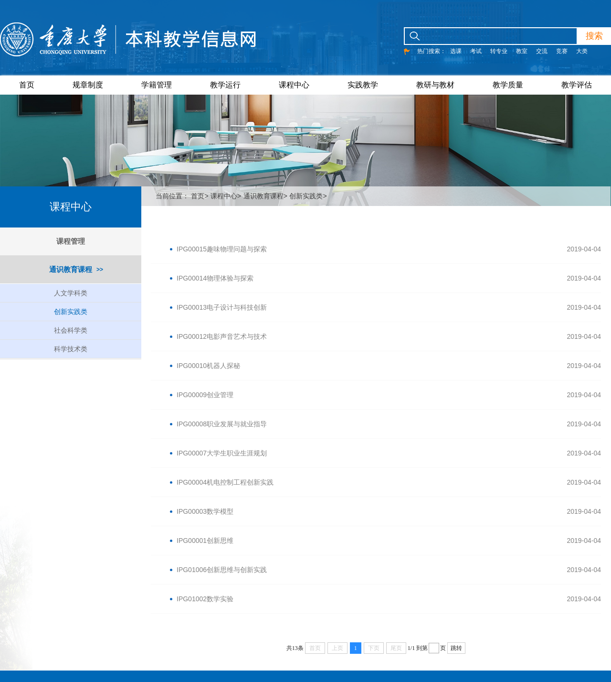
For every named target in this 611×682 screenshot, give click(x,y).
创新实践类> (308, 196)
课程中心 (294, 85)
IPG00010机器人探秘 (208, 365)
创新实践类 (70, 311)
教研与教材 (435, 85)
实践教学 (363, 85)
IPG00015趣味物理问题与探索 (222, 249)
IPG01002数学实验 (205, 599)
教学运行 (225, 85)
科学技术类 (70, 349)
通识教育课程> (265, 196)
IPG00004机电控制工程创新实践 (225, 482)
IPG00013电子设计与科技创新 (222, 307)
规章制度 (88, 85)
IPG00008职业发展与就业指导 (222, 424)
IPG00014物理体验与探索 (215, 278)
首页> (199, 196)
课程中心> (226, 196)
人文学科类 (70, 293)
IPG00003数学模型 (205, 511)
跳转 (456, 648)
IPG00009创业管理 (205, 395)
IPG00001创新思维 (205, 540)
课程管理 (70, 241)
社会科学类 (70, 330)
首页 (26, 85)
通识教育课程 (70, 269)
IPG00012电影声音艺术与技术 (222, 336)
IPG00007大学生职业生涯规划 (222, 453)
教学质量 (508, 85)
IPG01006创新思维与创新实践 (222, 570)
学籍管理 (156, 85)
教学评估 (576, 85)
